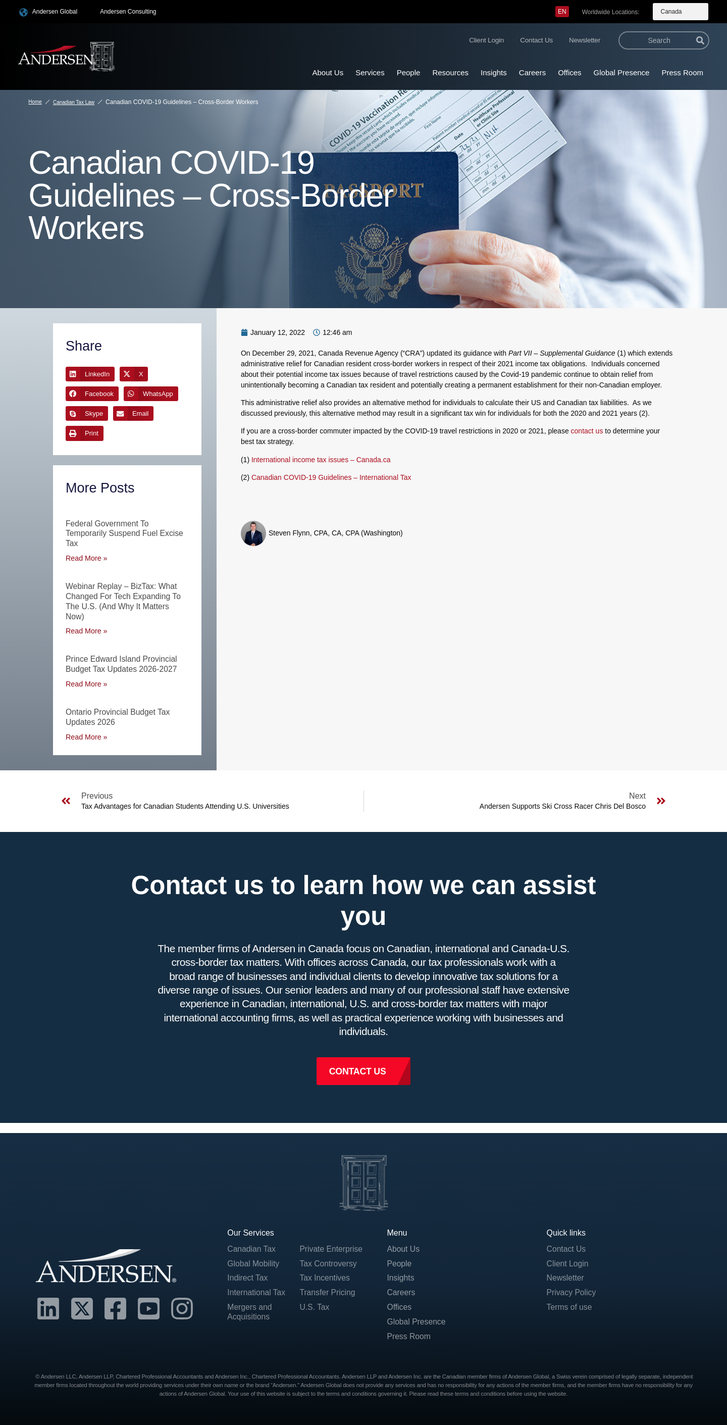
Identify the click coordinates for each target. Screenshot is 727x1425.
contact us (587, 431)
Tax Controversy (328, 1260)
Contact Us (536, 40)
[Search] (700, 40)
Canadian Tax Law (73, 102)
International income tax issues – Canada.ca (321, 460)
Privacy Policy (572, 1290)
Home (35, 102)
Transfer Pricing (327, 1290)
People (409, 72)
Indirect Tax (248, 1275)
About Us (327, 72)
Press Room (682, 72)
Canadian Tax (252, 1246)
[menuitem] (562, 11)
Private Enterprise (331, 1246)
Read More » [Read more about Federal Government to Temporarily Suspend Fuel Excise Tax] (86, 557)
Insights (494, 72)
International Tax (256, 1290)
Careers (532, 72)
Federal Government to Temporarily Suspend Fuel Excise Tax (125, 533)
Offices (569, 72)
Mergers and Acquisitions (250, 1310)
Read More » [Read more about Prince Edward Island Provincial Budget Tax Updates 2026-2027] (86, 681)
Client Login (486, 40)
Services (370, 72)
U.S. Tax (314, 1305)
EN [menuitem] (562, 11)
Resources (450, 72)
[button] (90, 374)
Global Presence (622, 72)
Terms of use (570, 1305)
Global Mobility (253, 1260)
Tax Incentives (324, 1275)
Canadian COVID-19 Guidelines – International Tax (331, 477)
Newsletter (584, 40)
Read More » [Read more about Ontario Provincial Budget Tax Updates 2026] (86, 733)
